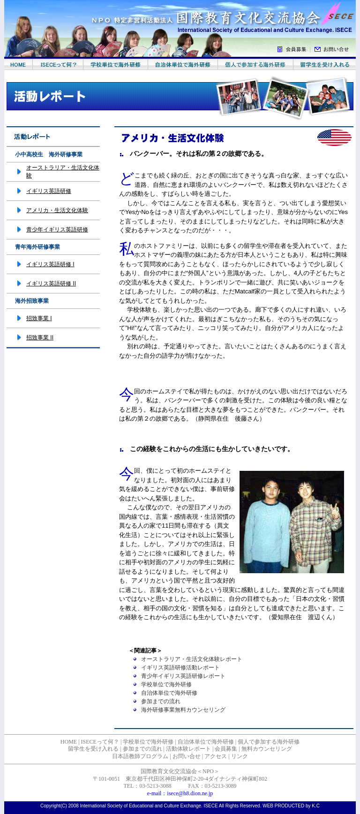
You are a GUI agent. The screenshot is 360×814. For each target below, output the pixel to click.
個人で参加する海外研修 (269, 741)
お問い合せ (186, 756)
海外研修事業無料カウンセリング (183, 709)
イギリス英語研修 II (51, 283)
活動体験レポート (188, 748)
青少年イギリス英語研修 (57, 229)
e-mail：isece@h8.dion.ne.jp (180, 793)
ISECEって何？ (100, 741)
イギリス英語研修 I (50, 264)
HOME (68, 741)
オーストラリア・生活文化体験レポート (191, 659)
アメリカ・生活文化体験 (57, 210)
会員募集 (226, 748)
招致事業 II (39, 337)
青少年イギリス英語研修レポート (183, 676)
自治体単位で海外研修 (169, 693)
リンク (239, 756)
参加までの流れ (160, 701)
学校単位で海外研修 (166, 684)
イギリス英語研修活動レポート (180, 667)
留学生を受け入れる (93, 748)
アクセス (215, 756)
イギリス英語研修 (48, 191)
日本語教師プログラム (140, 756)
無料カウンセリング (266, 748)
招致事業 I (39, 318)
